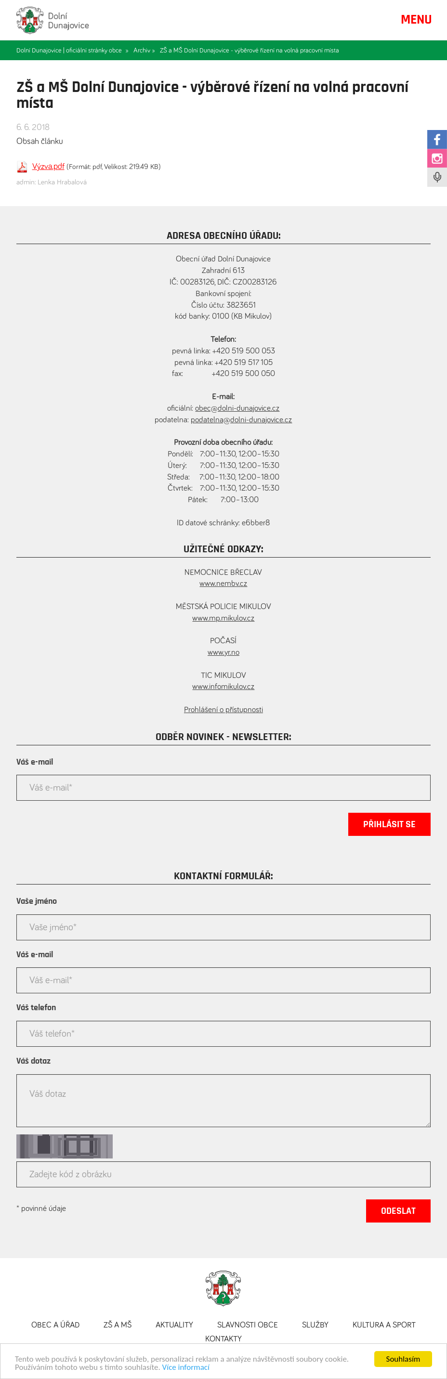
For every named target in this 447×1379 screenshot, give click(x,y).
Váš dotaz (33, 1061)
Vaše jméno (36, 901)
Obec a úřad (55, 1325)
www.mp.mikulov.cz (223, 618)
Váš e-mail (34, 762)
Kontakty (223, 1339)
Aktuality (174, 1325)
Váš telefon (36, 1007)
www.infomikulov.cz (223, 687)
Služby (315, 1325)
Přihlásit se (389, 824)
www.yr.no (223, 653)
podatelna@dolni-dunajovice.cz (241, 420)
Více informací (186, 1368)
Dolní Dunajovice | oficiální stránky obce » (72, 50)
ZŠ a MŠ (117, 1325)
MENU (416, 19)
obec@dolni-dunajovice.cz (237, 408)
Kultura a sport (384, 1325)
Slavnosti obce (247, 1325)
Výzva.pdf (48, 166)
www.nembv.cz (223, 584)
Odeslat (398, 1211)
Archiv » (144, 50)
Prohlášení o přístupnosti (223, 710)
